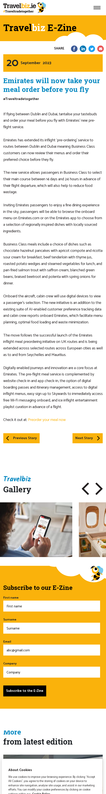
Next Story (87, 438)
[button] (85, 489)
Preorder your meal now (47, 420)
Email (51, 647)
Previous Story (21, 438)
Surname (51, 625)
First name (51, 603)
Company (51, 669)
